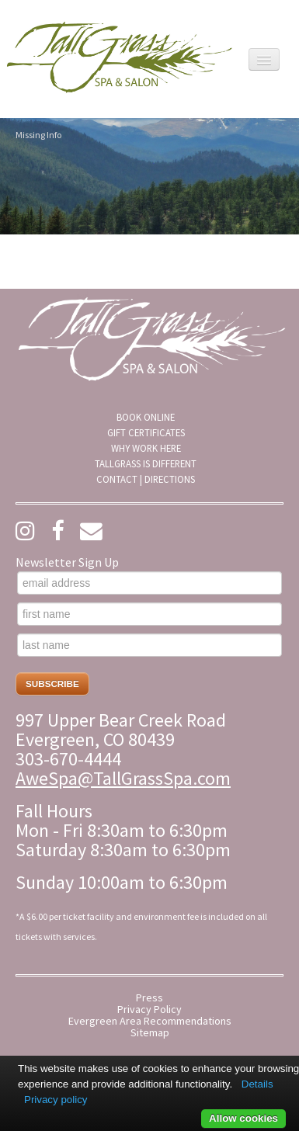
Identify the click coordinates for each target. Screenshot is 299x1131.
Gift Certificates (146, 432)
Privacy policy (55, 1099)
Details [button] (257, 1084)
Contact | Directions (145, 479)
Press (149, 998)
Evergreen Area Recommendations (149, 1021)
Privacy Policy (149, 1009)
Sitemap (149, 1033)
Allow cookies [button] (243, 1118)
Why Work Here (146, 448)
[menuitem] (145, 417)
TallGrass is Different (145, 463)
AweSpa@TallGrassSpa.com (123, 778)
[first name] (149, 614)
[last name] (149, 645)
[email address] (149, 583)
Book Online (145, 417)
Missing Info (38, 135)
